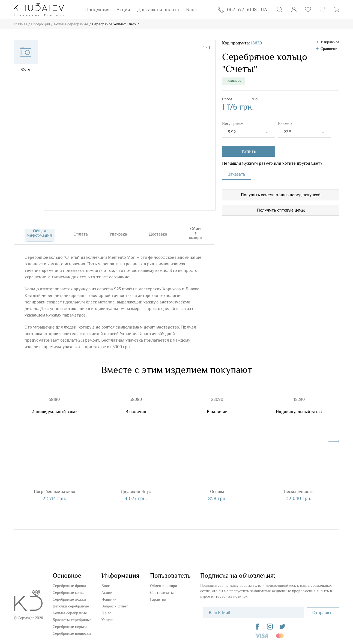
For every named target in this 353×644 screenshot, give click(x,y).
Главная (20, 24)
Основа (217, 488)
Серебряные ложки (69, 596)
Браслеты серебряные (72, 616)
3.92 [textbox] (232, 132)
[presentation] (333, 438)
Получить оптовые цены (281, 210)
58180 (54, 396)
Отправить (323, 609)
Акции (123, 9)
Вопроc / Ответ (114, 603)
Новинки (108, 596)
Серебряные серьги (70, 623)
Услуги (107, 616)
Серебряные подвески (72, 630)
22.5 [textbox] (287, 132)
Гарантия (158, 596)
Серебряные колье (69, 589)
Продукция (97, 9)
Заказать (236, 174)
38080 (136, 396)
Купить (249, 151)
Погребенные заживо (54, 488)
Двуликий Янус (136, 488)
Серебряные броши (69, 582)
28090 (217, 396)
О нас (106, 609)
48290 (299, 396)
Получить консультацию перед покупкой (281, 194)
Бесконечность (298, 488)
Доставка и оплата (158, 9)
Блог (191, 9)
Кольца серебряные (71, 24)
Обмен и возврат (164, 582)
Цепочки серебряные (71, 603)
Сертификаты (162, 589)
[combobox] (248, 132)
